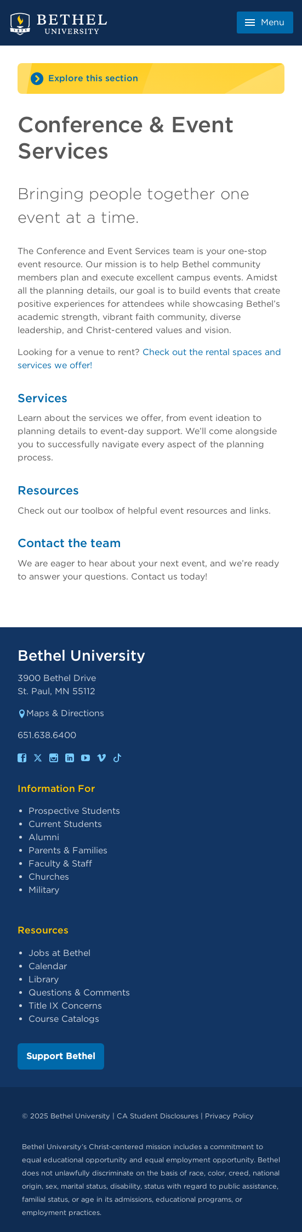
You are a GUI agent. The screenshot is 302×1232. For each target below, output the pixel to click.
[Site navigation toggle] (151, 78)
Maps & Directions (61, 713)
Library (44, 979)
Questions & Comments (79, 992)
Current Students (65, 824)
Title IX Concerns (65, 1005)
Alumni (44, 837)
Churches (49, 876)
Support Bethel (60, 1056)
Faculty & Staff (60, 863)
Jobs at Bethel (59, 953)
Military (44, 890)
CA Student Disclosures (157, 1116)
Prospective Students (74, 811)
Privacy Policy (229, 1116)
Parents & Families (68, 850)
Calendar (48, 966)
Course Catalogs (64, 1019)
